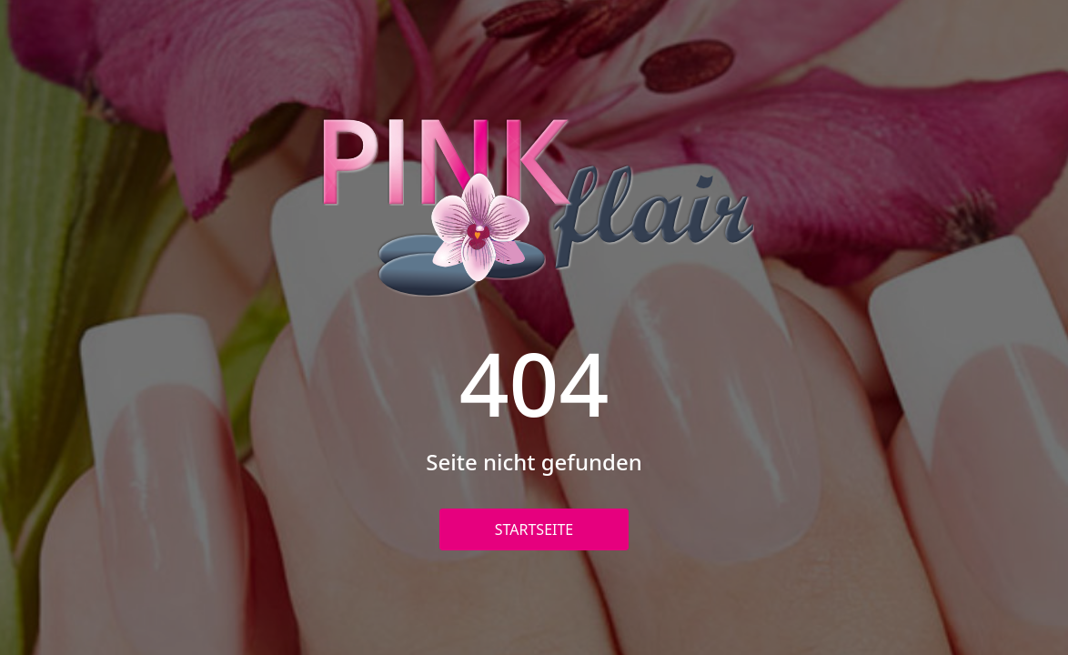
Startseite (534, 529)
